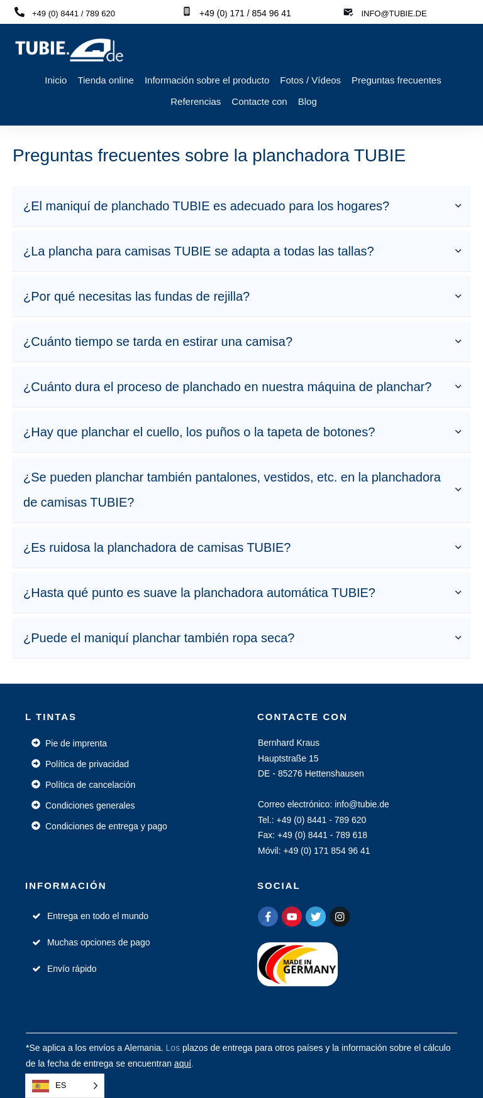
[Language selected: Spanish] (64, 1086)
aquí (182, 1063)
